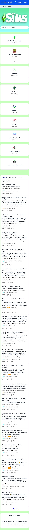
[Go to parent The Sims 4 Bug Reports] (8, 208)
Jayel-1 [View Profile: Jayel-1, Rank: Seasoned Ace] (3, 188)
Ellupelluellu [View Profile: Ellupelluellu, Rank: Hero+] (4, 436)
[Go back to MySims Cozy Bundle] (14, 138)
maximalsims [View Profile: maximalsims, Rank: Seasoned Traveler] (5, 241)
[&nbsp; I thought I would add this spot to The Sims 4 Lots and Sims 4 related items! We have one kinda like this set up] (14, 304)
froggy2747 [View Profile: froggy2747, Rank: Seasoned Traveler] (4, 499)
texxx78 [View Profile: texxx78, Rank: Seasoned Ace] (4, 450)
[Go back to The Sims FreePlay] (14, 151)
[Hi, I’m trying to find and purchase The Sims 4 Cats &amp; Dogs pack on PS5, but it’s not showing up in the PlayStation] (14, 254)
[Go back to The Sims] (14, 124)
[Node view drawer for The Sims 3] (14, 99)
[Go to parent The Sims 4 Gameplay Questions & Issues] (13, 486)
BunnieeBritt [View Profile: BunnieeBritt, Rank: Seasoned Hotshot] (5, 290)
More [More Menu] (20, 177)
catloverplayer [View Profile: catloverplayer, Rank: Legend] (5, 404)
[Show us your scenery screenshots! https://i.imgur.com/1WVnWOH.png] (14, 447)
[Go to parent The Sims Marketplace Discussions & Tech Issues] (14, 261)
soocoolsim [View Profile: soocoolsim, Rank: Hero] (4, 374)
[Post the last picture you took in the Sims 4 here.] (14, 402)
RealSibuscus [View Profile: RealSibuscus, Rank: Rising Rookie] (5, 206)
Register (20, 2)
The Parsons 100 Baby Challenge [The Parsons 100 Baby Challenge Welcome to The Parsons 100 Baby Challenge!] (11, 286)
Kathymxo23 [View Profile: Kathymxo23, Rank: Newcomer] (5, 258)
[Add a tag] (8, 181)
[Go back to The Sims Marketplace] (14, 54)
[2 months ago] (16, 188)
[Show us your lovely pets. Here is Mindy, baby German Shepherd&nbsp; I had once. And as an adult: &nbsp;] (14, 433)
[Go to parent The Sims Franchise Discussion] (10, 191)
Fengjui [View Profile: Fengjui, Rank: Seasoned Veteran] (3, 483)
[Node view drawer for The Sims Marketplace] (14, 61)
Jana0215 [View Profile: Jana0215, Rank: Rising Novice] (4, 357)
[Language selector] (12, 2)
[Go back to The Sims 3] (14, 92)
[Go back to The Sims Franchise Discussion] (14, 165)
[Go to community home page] (6, 2)
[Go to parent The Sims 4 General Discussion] (10, 407)
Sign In (25, 2)
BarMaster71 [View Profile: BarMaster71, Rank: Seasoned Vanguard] (5, 323)
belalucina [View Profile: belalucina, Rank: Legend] (4, 422)
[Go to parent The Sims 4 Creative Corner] (9, 292)
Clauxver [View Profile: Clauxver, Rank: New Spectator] (4, 223)
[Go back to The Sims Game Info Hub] (14, 41)
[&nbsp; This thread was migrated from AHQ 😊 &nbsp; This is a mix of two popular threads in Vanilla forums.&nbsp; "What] (14, 464)
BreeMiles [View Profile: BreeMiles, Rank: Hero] (4, 307)
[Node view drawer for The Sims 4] (14, 80)
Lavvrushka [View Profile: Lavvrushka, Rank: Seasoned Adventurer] (4, 341)
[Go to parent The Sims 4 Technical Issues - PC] (11, 359)
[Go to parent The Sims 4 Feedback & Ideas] (10, 326)
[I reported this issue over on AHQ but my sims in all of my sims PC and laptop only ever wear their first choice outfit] (14, 386)
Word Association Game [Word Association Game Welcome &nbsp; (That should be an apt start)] (8, 184)
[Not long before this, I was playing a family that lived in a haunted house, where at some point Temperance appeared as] (14, 337)
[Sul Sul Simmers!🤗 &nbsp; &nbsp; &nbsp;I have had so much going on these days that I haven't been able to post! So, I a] (14, 496)
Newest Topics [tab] (13, 177)
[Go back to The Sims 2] (14, 110)
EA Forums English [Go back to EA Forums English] (6, 6)
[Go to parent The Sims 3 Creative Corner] (9, 377)
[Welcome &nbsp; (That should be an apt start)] (14, 186)
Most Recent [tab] (5, 177)
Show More (14, 508)
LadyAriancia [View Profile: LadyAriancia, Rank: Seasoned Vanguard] (5, 277)
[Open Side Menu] (2, 2)
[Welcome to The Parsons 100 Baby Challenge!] (14, 288)
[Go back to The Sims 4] (15, 73)
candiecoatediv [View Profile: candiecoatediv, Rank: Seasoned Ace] (5, 390)
